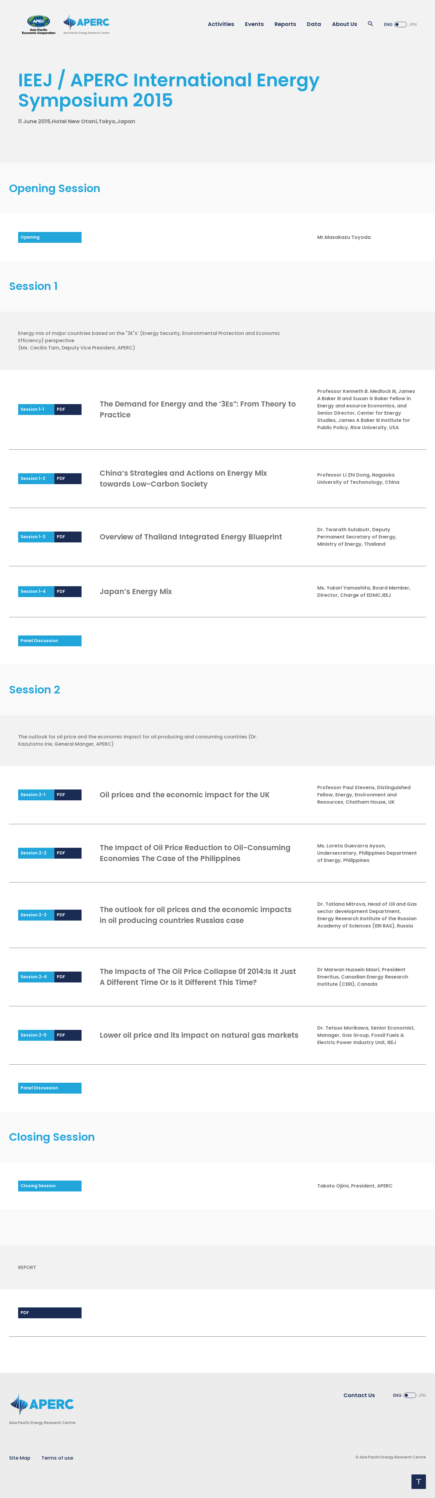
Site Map (20, 1458)
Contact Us (359, 1395)
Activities (221, 24)
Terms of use (57, 1458)
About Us (344, 24)
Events (254, 24)
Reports (285, 24)
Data (314, 24)
